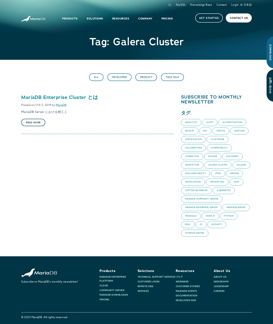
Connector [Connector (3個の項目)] (192, 156)
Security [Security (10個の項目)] (217, 225)
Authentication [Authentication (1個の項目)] (232, 122)
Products (107, 271)
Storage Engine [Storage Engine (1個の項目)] (194, 233)
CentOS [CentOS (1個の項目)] (220, 131)
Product (146, 77)
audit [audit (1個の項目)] (209, 122)
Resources (185, 271)
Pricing (104, 300)
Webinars (182, 282)
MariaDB (61, 105)
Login (235, 5)
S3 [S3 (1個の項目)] (201, 225)
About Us (222, 271)
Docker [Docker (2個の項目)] (212, 156)
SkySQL (181, 5)
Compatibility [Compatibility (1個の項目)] (219, 148)
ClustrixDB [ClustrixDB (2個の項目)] (217, 139)
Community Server (112, 290)
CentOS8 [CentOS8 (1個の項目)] (239, 131)
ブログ (179, 277)
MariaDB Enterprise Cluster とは (59, 97)
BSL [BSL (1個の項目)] (205, 131)
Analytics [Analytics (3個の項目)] (191, 122)
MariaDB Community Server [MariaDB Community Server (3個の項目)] (201, 199)
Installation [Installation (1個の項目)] (193, 182)
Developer (119, 77)
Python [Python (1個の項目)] (228, 216)
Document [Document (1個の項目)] (232, 156)
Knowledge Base (201, 5)
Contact (222, 5)
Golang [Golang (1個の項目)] (241, 165)
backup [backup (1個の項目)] (189, 131)
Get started (209, 18)
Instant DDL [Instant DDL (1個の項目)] (217, 182)
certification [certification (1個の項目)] (193, 139)
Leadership (221, 286)
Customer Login (148, 282)
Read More (33, 122)
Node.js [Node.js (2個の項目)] (210, 216)
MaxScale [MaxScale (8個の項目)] (191, 216)
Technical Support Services (157, 277)
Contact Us (239, 18)
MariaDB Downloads (114, 295)
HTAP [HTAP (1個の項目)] (218, 173)
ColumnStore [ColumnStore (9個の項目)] (193, 148)
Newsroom (221, 282)
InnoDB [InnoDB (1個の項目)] (234, 173)
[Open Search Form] (169, 5)
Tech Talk (172, 77)
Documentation (186, 296)
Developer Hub (186, 300)
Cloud (104, 286)
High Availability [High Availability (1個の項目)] (195, 173)
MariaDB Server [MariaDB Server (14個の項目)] (236, 208)
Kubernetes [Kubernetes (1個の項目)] (224, 191)
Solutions (146, 271)
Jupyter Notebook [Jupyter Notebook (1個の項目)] (196, 191)
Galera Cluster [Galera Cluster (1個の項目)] (217, 165)
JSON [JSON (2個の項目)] (236, 182)
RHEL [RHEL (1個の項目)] (188, 225)
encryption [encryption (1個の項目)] (192, 165)
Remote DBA (146, 286)
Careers (219, 291)
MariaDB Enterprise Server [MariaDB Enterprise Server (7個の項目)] (201, 208)
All (96, 77)
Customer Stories (188, 286)
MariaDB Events (186, 291)
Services (143, 291)
